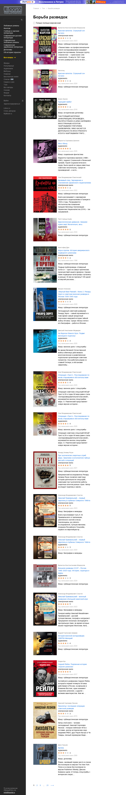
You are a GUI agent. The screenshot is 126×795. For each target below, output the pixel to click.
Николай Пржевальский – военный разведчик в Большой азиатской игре (73, 598)
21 (48, 785)
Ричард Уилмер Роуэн (65, 452)
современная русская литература (13, 37)
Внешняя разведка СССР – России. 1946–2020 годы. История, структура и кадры (73, 570)
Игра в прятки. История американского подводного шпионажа (73, 251)
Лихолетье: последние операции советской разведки (71, 707)
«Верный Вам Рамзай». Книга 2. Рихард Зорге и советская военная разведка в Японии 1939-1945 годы (74, 294)
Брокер (61, 748)
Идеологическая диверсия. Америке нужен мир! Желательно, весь (72, 223)
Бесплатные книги (11, 77)
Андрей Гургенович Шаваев (67, 633)
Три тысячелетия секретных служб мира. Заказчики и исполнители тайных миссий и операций (74, 457)
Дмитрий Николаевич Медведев (69, 330)
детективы (8, 50)
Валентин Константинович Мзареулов (71, 28)
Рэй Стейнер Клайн (65, 219)
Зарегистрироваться (12, 104)
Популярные (9, 66)
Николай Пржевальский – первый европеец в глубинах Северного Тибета (74, 499)
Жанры (6, 63)
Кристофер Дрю (63, 247)
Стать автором (10, 111)
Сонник (7, 90)
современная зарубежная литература (13, 46)
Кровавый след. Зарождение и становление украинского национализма (74, 181)
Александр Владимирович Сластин (70, 495)
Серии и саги (9, 82)
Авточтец (61, 70)
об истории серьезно (12, 52)
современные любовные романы (11, 41)
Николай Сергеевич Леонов (67, 703)
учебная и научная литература (11, 32)
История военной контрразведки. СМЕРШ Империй (71, 637)
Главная (36, 8)
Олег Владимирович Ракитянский (69, 177)
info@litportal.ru (9, 792)
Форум (6, 93)
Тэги (5, 85)
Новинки (7, 74)
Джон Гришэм (63, 745)
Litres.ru (7, 108)
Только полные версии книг (48, 23)
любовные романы (11, 26)
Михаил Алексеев (64, 289)
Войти (6, 101)
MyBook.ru (8, 114)
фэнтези (7, 28)
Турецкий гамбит (65, 102)
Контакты (7, 95)
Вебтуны (7, 71)
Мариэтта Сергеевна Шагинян (68, 141)
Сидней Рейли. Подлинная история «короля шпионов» (72, 665)
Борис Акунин (63, 99)
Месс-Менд (62, 143)
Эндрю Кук (61, 661)
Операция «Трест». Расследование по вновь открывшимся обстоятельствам (73, 376)
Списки (6, 79)
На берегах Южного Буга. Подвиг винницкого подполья (71, 334)
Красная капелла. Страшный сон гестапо (71, 32)
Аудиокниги (8, 68)
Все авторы (8, 87)
